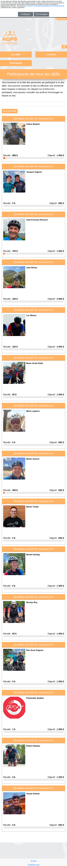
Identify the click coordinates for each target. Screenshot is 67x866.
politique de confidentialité (53, 6)
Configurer (25, 14)
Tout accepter (41, 14)
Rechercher (9, 111)
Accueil (33, 861)
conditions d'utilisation (33, 6)
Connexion (61, 19)
